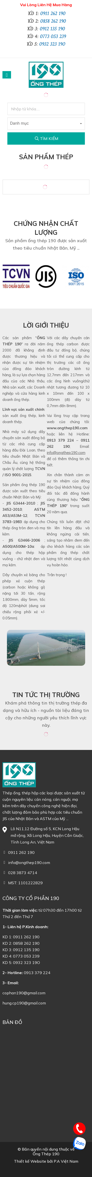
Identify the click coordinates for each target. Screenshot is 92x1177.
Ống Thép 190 (46, 1154)
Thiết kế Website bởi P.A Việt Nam (46, 1161)
